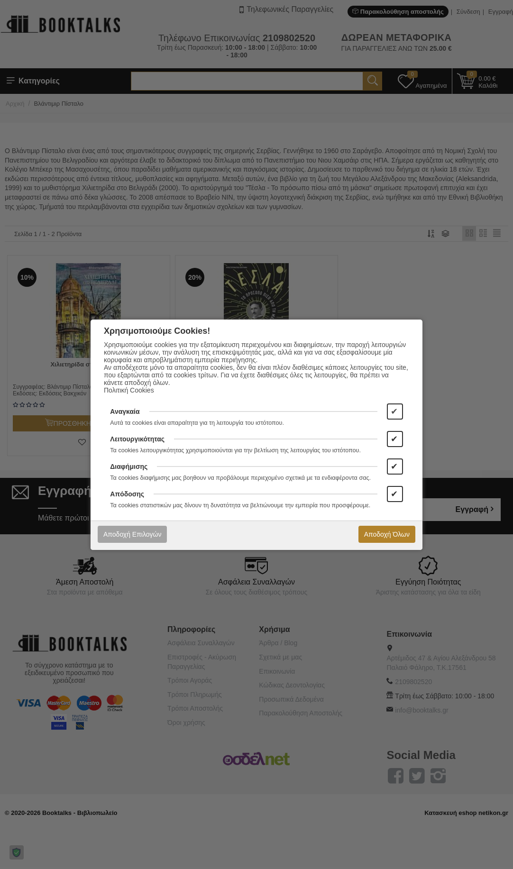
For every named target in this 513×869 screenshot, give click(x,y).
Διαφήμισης (128, 466)
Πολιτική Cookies (129, 390)
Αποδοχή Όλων (387, 534)
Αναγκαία (124, 411)
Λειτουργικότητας (137, 439)
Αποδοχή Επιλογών (132, 534)
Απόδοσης (127, 494)
